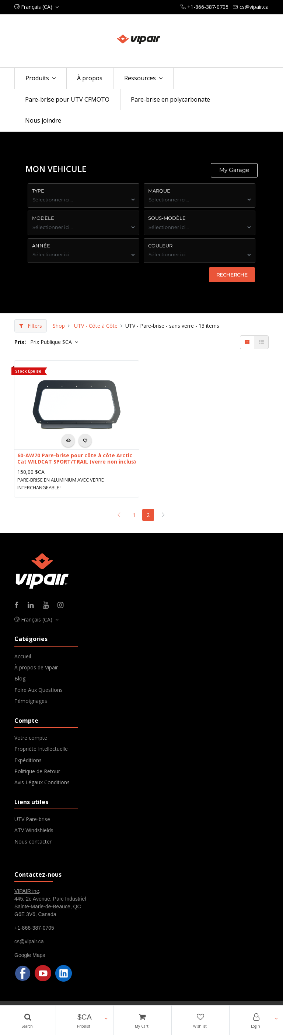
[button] (84, 1020)
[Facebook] (18, 605)
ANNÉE (41, 246)
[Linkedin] (33, 605)
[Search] (28, 1020)
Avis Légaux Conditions (42, 782)
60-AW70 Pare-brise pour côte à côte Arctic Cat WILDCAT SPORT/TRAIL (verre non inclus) (76, 458)
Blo (18, 678)
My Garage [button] (234, 169)
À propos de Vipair (36, 667)
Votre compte (30, 737)
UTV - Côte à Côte (96, 325)
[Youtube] (48, 605)
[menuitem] (90, 78)
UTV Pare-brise (32, 819)
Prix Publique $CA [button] (51, 341)
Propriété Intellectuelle (41, 748)
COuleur (160, 246)
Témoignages (30, 700)
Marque (159, 191)
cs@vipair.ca (29, 941)
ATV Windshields (33, 830)
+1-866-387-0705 (34, 928)
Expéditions (28, 760)
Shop (59, 325)
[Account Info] (256, 1020)
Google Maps (29, 955)
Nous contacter (33, 841)
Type (38, 191)
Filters (30, 325)
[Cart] (142, 1020)
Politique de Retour (37, 771)
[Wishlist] (201, 1020)
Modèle (43, 218)
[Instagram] (62, 605)
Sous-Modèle (167, 218)
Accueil (22, 656)
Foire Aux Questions (38, 689)
